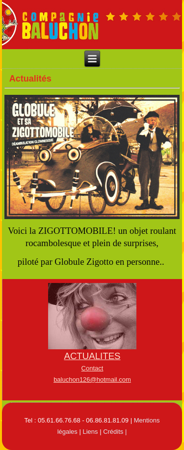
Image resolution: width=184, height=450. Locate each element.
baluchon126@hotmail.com (92, 379)
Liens (90, 431)
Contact (92, 368)
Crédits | (115, 431)
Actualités (30, 79)
